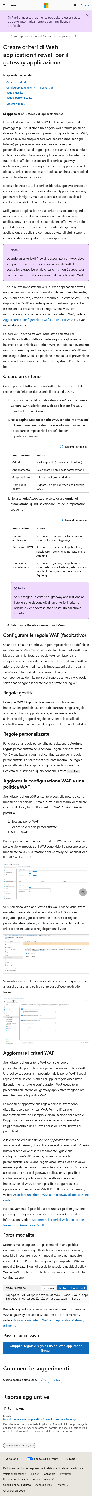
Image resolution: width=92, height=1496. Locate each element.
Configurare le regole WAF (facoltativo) (29, 87)
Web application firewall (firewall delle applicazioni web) (44, 36)
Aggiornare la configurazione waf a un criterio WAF (38, 319)
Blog (33, 1473)
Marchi (62, 1485)
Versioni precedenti (14, 1473)
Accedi (85, 5)
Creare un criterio (16, 82)
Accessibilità (42, 1485)
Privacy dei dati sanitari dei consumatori (27, 1479)
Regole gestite (14, 92)
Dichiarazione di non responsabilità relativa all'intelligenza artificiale (43, 1468)
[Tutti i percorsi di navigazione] (6, 36)
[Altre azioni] (85, 36)
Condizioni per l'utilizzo (17, 1485)
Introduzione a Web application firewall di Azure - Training (39, 1419)
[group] (46, 1297)
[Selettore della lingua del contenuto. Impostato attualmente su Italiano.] (11, 1459)
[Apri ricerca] (75, 5)
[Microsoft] (46, 5)
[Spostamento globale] (4, 5)
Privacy (64, 1473)
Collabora (49, 1473)
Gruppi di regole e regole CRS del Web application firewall (46, 1348)
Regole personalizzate (19, 97)
